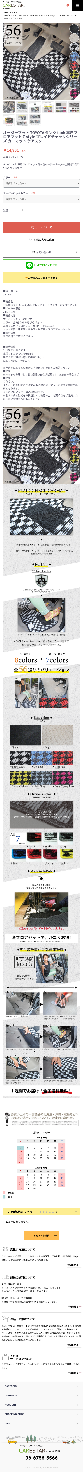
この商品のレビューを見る (41, 277)
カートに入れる (43, 227)
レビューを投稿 (41, 1235)
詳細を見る (72, 1264)
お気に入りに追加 (43, 239)
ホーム (6, 12)
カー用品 (15, 12)
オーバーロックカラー (15, 193)
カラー (7, 177)
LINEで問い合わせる (45, 265)
